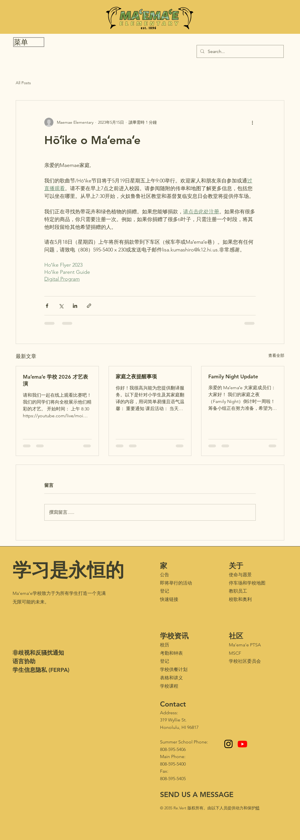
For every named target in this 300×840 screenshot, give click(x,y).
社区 (236, 636)
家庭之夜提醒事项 (136, 376)
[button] (28, 42)
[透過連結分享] (89, 305)
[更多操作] (252, 122)
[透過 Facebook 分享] (47, 305)
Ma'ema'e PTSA (245, 645)
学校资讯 (174, 636)
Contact (173, 704)
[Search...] (239, 51)
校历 (164, 645)
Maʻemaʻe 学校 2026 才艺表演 (55, 380)
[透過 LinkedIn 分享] (75, 305)
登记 (164, 591)
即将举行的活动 (176, 583)
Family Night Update (233, 376)
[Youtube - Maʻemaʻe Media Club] (242, 743)
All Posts (23, 82)
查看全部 (276, 355)
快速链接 (169, 599)
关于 (236, 565)
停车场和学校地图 (247, 583)
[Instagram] (228, 743)
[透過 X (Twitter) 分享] (61, 305)
